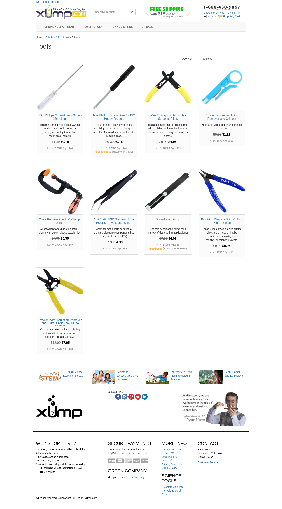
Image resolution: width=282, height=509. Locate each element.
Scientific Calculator (173, 486)
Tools (77, 37)
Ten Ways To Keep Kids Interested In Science (181, 376)
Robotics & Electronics (58, 37)
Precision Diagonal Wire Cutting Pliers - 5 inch (222, 221)
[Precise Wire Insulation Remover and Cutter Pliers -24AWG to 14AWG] (60, 291)
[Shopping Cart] (229, 16)
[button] (147, 12)
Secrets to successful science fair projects (127, 376)
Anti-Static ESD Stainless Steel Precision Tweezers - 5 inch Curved (114, 222)
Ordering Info (169, 456)
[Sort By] (222, 59)
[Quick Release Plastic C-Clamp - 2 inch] (60, 191)
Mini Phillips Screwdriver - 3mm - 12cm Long (60, 117)
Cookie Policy (169, 467)
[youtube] (138, 397)
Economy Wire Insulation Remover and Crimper (222, 117)
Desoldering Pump (168, 219)
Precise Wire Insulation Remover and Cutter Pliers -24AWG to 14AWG (60, 323)
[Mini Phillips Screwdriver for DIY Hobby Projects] (114, 87)
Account (210, 16)
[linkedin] (145, 397)
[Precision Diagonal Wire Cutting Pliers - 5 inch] (222, 191)
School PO (234, 12)
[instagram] (125, 397)
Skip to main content (47, 1)
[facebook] (118, 397)
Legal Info (167, 460)
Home (39, 37)
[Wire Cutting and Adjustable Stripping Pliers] (168, 87)
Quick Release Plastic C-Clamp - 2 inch (60, 221)
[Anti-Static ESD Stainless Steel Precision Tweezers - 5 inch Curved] (114, 191)
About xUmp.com (171, 449)
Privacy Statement (172, 464)
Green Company (135, 477)
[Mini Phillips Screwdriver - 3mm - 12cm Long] (60, 87)
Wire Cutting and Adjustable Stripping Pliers (168, 117)
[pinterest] (131, 397)
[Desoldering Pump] (168, 191)
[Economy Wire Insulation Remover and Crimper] (222, 87)
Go (131, 11)
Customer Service (214, 12)
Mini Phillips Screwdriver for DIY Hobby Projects (114, 117)
